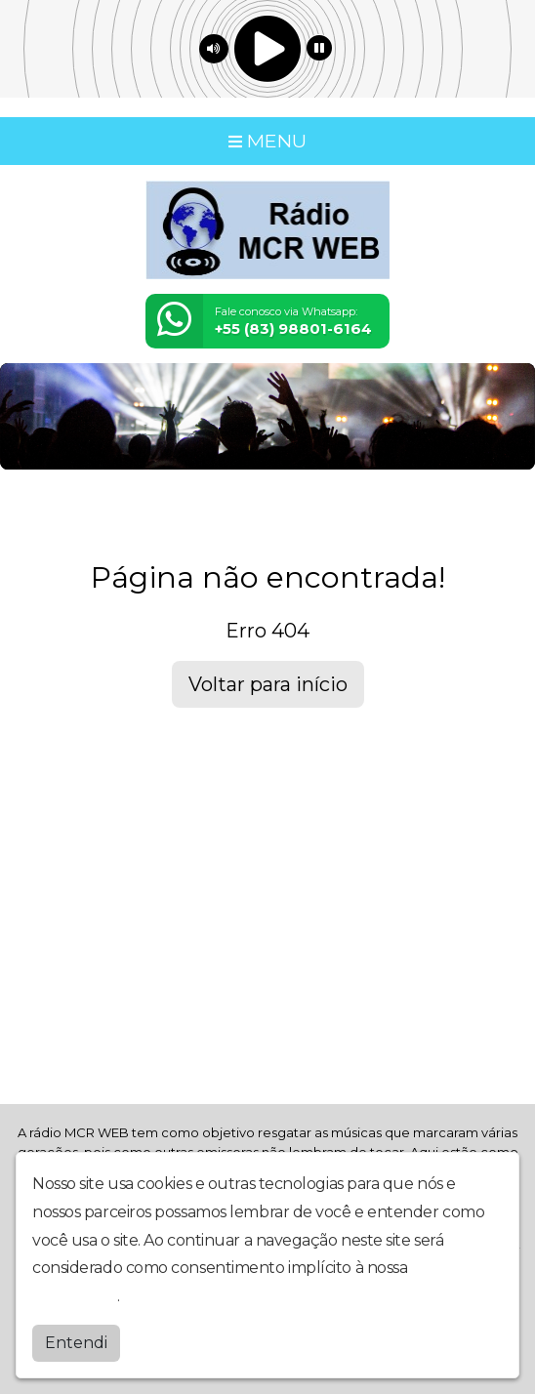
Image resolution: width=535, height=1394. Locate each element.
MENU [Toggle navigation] (267, 140)
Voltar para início (268, 684)
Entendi (76, 1341)
